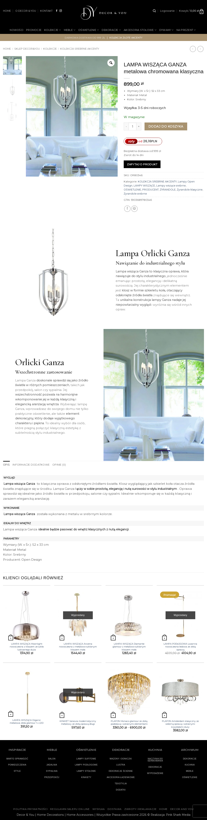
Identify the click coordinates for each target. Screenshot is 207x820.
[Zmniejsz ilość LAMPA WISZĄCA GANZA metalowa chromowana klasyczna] (126, 126)
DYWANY (166, 30)
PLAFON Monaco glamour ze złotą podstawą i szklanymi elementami (129, 722)
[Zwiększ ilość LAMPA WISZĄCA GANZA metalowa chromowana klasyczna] (138, 126)
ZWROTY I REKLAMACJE (140, 808)
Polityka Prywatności (30, 808)
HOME (7, 10)
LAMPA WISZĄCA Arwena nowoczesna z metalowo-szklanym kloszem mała (78, 646)
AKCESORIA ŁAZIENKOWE (121, 777)
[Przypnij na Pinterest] (134, 208)
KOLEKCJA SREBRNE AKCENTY (157, 181)
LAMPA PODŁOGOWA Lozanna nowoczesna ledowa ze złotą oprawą (180, 646)
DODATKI (121, 790)
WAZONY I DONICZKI (121, 758)
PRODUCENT (150, 189)
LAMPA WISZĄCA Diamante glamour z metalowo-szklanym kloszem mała (129, 646)
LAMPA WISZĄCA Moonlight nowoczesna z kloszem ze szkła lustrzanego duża (27, 646)
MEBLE (70, 30)
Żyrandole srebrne (135, 193)
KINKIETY (86, 777)
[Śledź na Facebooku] (57, 10)
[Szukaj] (154, 11)
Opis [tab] (6, 464)
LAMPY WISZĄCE (144, 185)
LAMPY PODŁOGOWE (86, 765)
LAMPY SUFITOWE (86, 758)
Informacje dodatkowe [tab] (30, 464)
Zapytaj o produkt (142, 164)
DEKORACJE (111, 30)
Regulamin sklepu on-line (70, 808)
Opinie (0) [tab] (57, 464)
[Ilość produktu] (132, 126)
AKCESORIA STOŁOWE (140, 30)
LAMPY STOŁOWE (86, 771)
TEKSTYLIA (121, 783)
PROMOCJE (33, 29)
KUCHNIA (190, 765)
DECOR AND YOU (182, 808)
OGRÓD (97, 43)
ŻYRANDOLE (168, 189)
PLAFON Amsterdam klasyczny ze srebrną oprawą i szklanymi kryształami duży (180, 724)
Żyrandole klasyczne (190, 189)
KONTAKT (46, 10)
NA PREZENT (186, 30)
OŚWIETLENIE (88, 30)
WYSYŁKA (98, 808)
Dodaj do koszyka (165, 126)
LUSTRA (120, 765)
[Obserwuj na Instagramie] (60, 10)
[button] (167, 11)
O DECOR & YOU (25, 10)
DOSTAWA (115, 808)
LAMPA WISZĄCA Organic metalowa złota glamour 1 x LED (26, 721)
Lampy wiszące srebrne (171, 185)
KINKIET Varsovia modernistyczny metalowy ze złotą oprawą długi (78, 722)
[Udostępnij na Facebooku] (127, 208)
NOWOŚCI (16, 29)
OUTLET (112, 43)
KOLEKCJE (52, 30)
